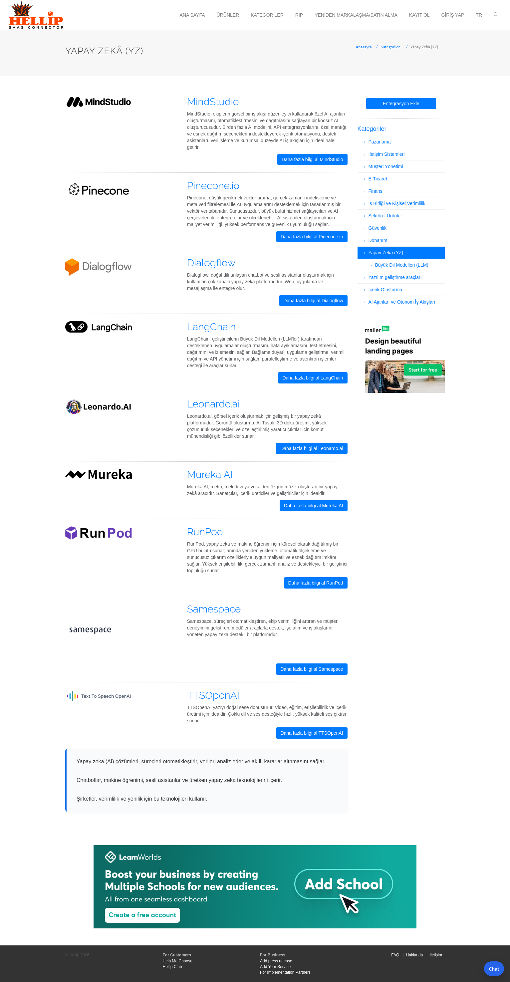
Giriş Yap (452, 15)
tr (479, 15)
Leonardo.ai (213, 404)
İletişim (436, 955)
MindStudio (213, 102)
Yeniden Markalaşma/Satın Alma (356, 15)
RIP (299, 15)
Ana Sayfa (192, 15)
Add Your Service (275, 966)
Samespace (214, 609)
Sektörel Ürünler (385, 215)
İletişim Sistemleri (387, 154)
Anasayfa (364, 46)
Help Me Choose (177, 961)
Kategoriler (267, 15)
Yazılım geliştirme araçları (395, 277)
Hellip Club (172, 966)
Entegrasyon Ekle (401, 103)
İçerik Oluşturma (385, 289)
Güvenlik (377, 228)
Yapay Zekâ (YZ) (386, 252)
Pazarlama (380, 141)
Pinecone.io (213, 185)
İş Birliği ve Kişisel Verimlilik (397, 203)
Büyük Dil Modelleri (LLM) (401, 265)
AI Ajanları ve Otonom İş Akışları (402, 302)
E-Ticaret (378, 178)
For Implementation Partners (285, 972)
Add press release (276, 961)
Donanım (378, 240)
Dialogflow (211, 263)
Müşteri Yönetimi (386, 166)
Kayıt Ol (419, 15)
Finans (375, 191)
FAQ (395, 955)
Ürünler (228, 15)
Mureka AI (210, 474)
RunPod (205, 532)
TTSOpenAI (213, 695)
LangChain (211, 327)
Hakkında (414, 955)
